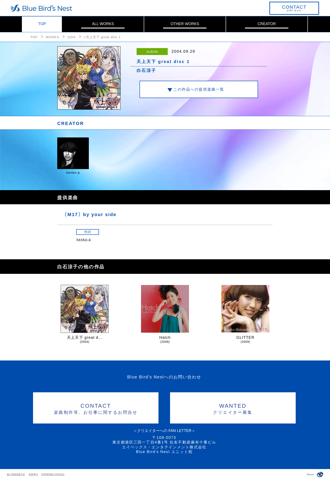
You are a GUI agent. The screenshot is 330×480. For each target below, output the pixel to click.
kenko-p (84, 239)
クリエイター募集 (232, 408)
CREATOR (267, 24)
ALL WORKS (103, 24)
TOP (42, 24)
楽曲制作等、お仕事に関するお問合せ (95, 408)
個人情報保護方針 (16, 474)
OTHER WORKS (184, 24)
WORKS (52, 37)
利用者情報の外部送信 (52, 474)
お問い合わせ (294, 8)
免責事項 (33, 474)
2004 (71, 37)
